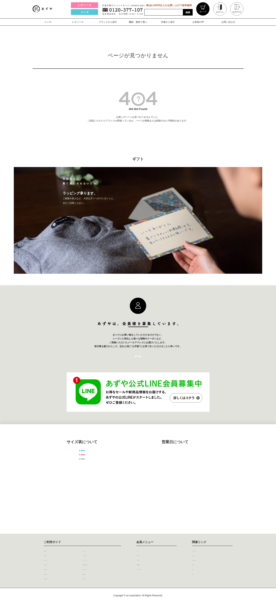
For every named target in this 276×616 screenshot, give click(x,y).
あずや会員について (59, 590)
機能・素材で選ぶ (138, 22)
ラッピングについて (59, 569)
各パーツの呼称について (82, 490)
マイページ (146, 559)
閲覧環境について (96, 585)
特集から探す (168, 22)
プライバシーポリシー (99, 580)
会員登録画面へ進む (138, 361)
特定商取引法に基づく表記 (102, 575)
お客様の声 (198, 22)
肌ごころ (200, 580)
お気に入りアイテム (152, 564)
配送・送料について (59, 580)
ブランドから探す (108, 22)
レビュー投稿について (99, 564)
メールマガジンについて (100, 569)
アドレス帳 (146, 569)
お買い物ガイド (56, 559)
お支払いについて (57, 575)
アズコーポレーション (208, 559)
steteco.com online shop (211, 569)
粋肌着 (199, 575)
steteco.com (203, 564)
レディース (84, 5)
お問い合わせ (228, 22)
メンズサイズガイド (82, 463)
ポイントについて (96, 559)
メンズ (84, 12)
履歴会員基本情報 (150, 575)
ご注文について (56, 564)
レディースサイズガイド (82, 477)
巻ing (198, 585)
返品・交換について (59, 585)
